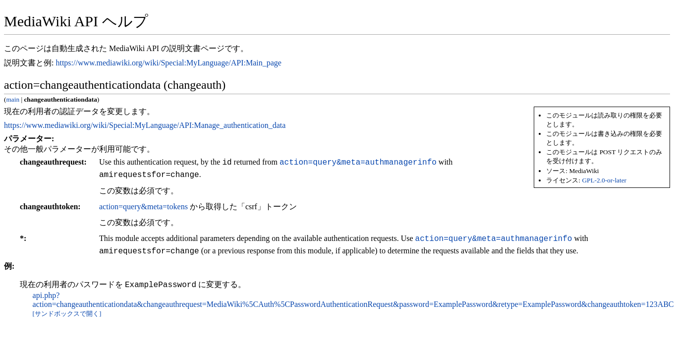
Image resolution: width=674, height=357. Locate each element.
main (12, 99)
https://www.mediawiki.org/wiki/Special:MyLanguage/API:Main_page (168, 63)
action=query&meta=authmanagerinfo (358, 162)
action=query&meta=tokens (143, 206)
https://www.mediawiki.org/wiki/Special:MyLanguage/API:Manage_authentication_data (144, 125)
